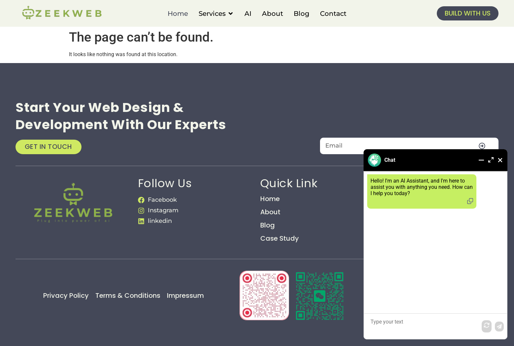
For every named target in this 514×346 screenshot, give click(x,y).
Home (270, 198)
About (270, 212)
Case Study (279, 238)
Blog (267, 225)
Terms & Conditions (127, 295)
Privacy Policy (66, 295)
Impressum (185, 295)
